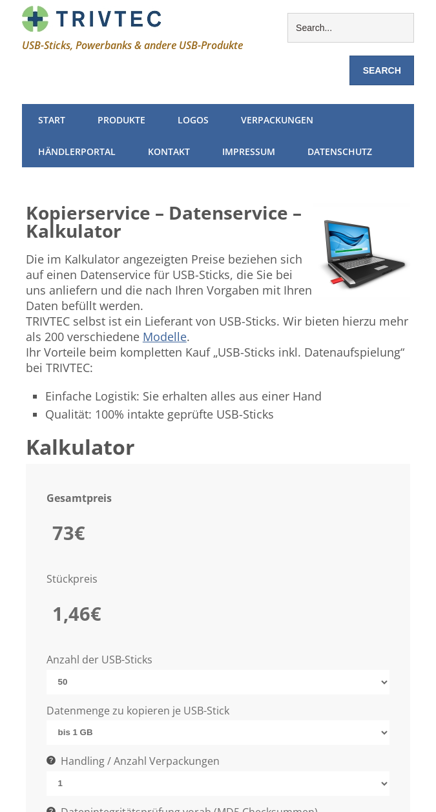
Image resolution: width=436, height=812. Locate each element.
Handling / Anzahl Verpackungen (133, 761)
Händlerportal (77, 151)
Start (51, 120)
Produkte (121, 120)
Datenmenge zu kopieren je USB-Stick (138, 710)
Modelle (165, 336)
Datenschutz (339, 151)
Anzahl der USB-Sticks (99, 659)
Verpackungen (277, 120)
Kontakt (169, 151)
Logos (193, 120)
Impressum (248, 151)
